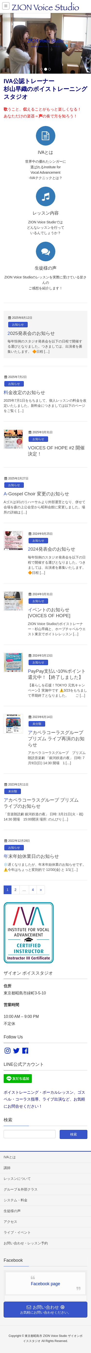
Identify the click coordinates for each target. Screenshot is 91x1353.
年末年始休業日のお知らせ (31, 856)
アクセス (10, 1222)
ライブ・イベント (17, 1232)
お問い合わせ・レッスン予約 (26, 1243)
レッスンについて (17, 1179)
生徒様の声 (12, 1211)
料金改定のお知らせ (24, 392)
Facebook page (45, 1283)
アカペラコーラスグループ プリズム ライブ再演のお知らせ (56, 738)
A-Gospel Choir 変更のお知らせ (36, 493)
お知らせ (18, 324)
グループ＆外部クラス (21, 1189)
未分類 (37, 724)
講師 (7, 1168)
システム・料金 (15, 1200)
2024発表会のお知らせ (51, 549)
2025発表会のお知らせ (31, 333)
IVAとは (10, 1157)
